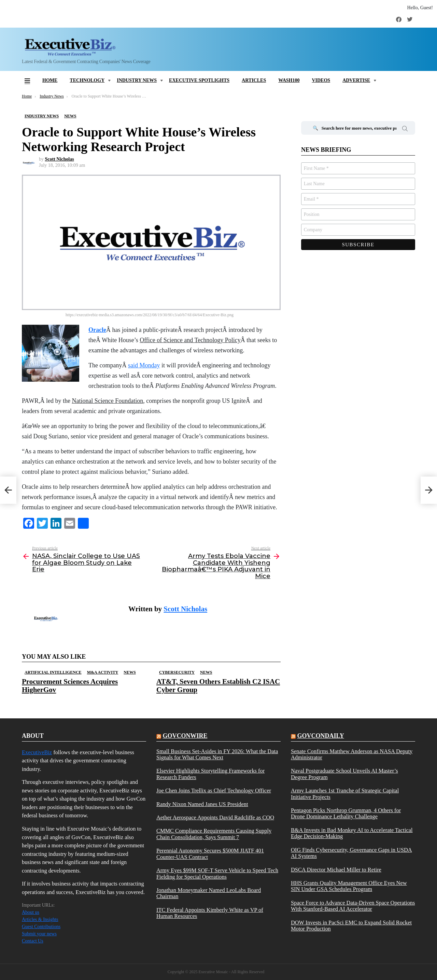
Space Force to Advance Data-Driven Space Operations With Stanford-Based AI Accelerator (353, 906)
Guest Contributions (41, 926)
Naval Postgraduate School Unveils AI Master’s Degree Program (344, 774)
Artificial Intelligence (53, 672)
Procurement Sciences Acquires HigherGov (70, 685)
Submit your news (39, 933)
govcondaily (320, 735)
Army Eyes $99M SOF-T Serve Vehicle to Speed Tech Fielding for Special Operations (217, 873)
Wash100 (288, 80)
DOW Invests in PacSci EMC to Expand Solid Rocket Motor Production (351, 926)
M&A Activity (102, 672)
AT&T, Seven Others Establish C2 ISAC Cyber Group (218, 685)
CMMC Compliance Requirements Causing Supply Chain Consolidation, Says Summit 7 (213, 834)
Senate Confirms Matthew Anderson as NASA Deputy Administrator (351, 754)
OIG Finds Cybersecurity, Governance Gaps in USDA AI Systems (351, 853)
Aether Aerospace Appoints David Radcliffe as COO (215, 818)
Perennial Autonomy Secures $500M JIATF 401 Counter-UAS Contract (210, 854)
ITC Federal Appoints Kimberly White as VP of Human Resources (209, 913)
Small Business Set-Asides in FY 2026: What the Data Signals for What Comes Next (217, 754)
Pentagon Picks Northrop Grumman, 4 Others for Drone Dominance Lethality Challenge (346, 813)
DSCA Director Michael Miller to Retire (336, 870)
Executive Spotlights (199, 80)
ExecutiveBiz (37, 752)
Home (49, 80)
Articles (254, 80)
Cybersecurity (177, 672)
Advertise (356, 80)
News (130, 672)
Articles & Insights (40, 919)
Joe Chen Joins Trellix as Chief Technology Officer (213, 791)
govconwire (185, 735)
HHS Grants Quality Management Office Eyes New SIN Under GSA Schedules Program (349, 886)
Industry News (137, 80)
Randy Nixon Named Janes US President (202, 804)
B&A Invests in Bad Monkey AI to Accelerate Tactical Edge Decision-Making (352, 833)
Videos (321, 80)
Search (405, 129)
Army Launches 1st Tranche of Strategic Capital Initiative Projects (345, 794)
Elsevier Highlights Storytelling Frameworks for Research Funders (210, 774)
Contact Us (32, 941)
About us (30, 912)
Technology (87, 80)
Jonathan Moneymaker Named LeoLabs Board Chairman (208, 893)
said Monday (144, 365)
